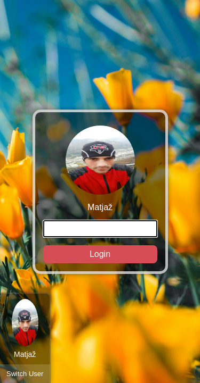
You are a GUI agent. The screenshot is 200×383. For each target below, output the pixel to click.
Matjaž (100, 194)
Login (100, 254)
